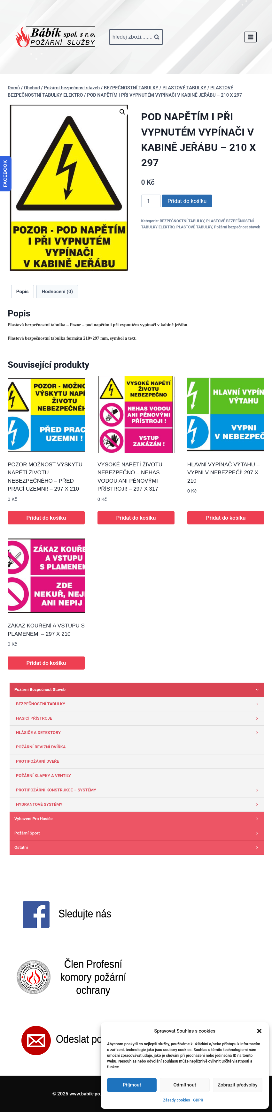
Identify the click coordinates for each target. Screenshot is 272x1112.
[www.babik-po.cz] (55, 37)
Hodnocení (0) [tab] (57, 291)
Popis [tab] (22, 291)
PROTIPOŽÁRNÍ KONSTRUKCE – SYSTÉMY (138, 790)
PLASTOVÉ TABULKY (194, 227)
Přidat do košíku (186, 201)
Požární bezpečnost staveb (237, 227)
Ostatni (137, 847)
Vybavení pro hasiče (137, 819)
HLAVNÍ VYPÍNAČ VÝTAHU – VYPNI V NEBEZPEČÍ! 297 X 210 (223, 473)
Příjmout (132, 1085)
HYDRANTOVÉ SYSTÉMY (138, 804)
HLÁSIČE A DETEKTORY (138, 733)
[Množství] (151, 201)
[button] (259, 1031)
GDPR (198, 1100)
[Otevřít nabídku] (250, 37)
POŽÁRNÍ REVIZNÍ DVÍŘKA (41, 747)
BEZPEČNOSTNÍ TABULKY (182, 221)
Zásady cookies (176, 1100)
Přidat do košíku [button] (46, 518)
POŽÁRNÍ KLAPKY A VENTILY (43, 775)
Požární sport (137, 833)
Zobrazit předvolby (238, 1085)
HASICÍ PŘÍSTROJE (138, 718)
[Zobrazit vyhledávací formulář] (136, 37)
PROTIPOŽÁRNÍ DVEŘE (37, 761)
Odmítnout (185, 1085)
